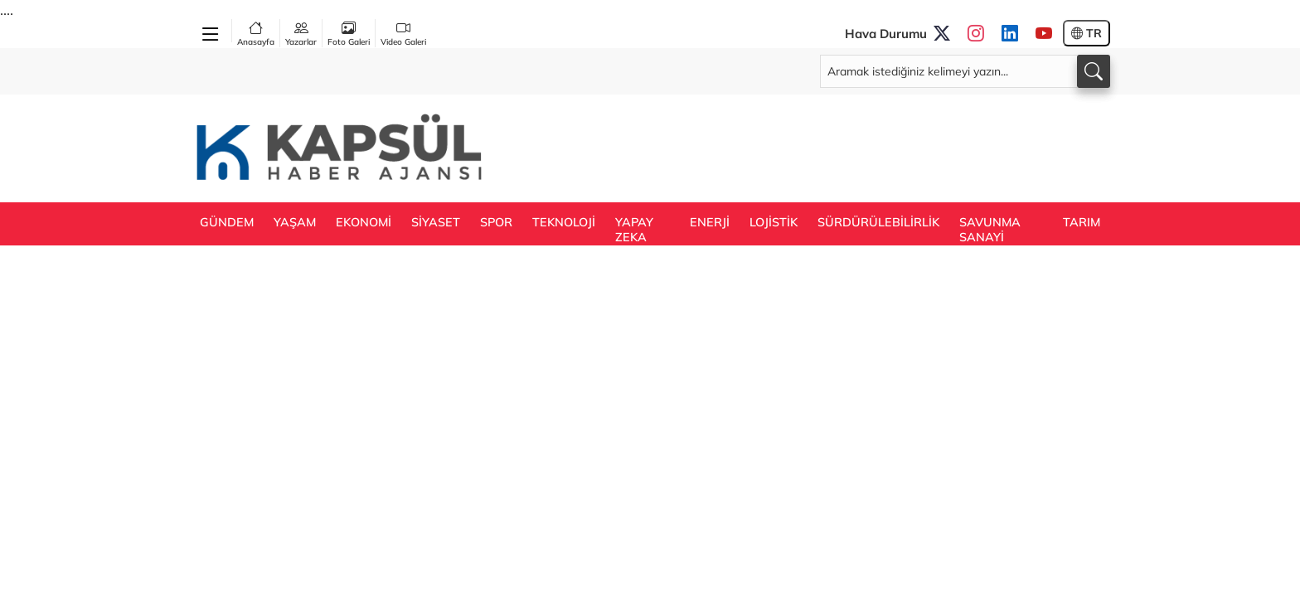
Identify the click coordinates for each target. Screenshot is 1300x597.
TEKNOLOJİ (563, 222)
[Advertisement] (808, 146)
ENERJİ (710, 222)
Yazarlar (301, 33)
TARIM (1081, 222)
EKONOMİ (363, 222)
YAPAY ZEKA (634, 230)
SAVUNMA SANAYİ (990, 230)
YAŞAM (295, 222)
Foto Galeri (348, 33)
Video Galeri (403, 33)
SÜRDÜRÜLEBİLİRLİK (878, 222)
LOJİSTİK (773, 222)
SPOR (496, 222)
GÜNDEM (227, 222)
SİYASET (435, 222)
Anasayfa (255, 33)
